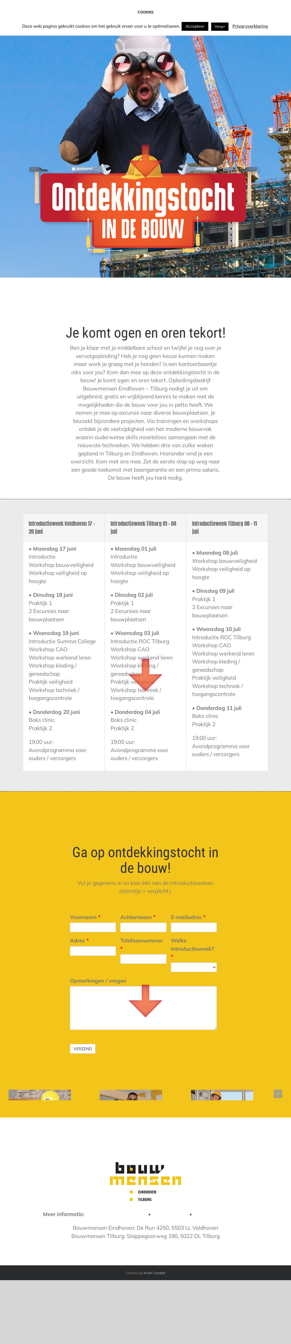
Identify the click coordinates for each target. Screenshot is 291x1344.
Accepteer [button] (195, 26)
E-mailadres (188, 917)
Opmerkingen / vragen (98, 980)
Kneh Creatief (154, 1330)
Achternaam (138, 917)
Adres (79, 940)
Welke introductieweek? (192, 948)
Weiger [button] (220, 26)
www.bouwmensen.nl (221, 1271)
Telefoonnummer (141, 944)
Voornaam (85, 917)
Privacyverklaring (250, 26)
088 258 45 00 (170, 1271)
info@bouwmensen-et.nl (116, 1271)
